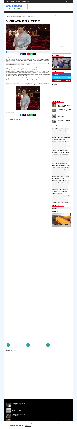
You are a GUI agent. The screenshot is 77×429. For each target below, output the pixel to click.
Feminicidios (59, 156)
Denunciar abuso (33, 402)
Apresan (67, 135)
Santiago (53, 193)
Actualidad (64, 130)
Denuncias (67, 141)
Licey (58, 169)
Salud (61, 189)
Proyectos (61, 184)
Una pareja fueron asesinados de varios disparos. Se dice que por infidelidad (19, 405)
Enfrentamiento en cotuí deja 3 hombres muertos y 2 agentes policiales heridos (64, 105)
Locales (12, 11)
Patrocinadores (54, 180)
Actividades (59, 130)
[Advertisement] (28, 390)
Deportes (17, 11)
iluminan (53, 167)
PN (52, 182)
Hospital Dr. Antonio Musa (60, 165)
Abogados (66, 128)
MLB (65, 172)
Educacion (54, 150)
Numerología (23, 11)
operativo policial (57, 178)
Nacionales (54, 176)
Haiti (53, 163)
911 (52, 128)
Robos (67, 187)
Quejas (66, 184)
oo (52, 178)
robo (63, 187)
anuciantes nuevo (55, 135)
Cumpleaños (54, 141)
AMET (65, 133)
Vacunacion (54, 202)
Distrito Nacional (66, 146)
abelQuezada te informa (59, 128)
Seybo (68, 195)
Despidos (60, 146)
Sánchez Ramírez (64, 191)
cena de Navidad (55, 139)
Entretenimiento (62, 152)
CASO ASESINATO (67, 137)
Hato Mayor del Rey (63, 163)
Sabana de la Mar (55, 189)
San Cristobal (65, 189)
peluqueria (64, 180)
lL (64, 169)
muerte (58, 174)
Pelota (60, 180)
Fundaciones (64, 159)
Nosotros (12, 1)
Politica (67, 182)
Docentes (53, 148)
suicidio (62, 197)
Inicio (8, 11)
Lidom (62, 169)
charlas (60, 139)
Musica (62, 174)
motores (53, 174)
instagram (24, 1)
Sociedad (58, 197)
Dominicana (59, 148)
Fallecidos (54, 156)
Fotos (56, 159)
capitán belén (60, 137)
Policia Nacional (57, 182)
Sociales (53, 197)
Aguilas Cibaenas (55, 133)
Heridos (53, 165)
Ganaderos (54, 161)
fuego (60, 159)
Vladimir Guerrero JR (64, 202)
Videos (59, 202)
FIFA (53, 159)
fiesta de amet (65, 156)
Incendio (58, 167)
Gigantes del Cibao (65, 161)
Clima (64, 139)
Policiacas (63, 182)
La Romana (54, 169)
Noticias (67, 176)
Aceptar (27, 425)
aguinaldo (61, 133)
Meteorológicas (60, 172)
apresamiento (62, 135)
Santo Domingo (59, 193)
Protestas (56, 184)
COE (67, 139)
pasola (63, 178)
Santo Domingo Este (55, 195)
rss (28, 1)
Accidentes (54, 130)
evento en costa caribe (64, 154)
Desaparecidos (54, 146)
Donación (64, 148)
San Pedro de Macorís (56, 191)
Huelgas (68, 165)
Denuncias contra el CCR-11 (57, 143)
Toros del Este (61, 200)
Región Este (54, 187)
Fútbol (69, 159)
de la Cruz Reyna (61, 141)
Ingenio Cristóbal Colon (65, 167)
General (58, 161)
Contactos (18, 1)
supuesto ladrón (55, 200)
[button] (21, 54)
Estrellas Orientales (55, 154)
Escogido (67, 152)
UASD (66, 200)
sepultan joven (63, 195)
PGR (68, 180)
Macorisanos (54, 172)
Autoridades (54, 137)
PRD (53, 184)
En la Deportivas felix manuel (62, 150)
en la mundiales (55, 152)
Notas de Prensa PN (60, 176)
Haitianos (57, 163)
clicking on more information (16, 425)
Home (8, 1)
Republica (59, 187)
